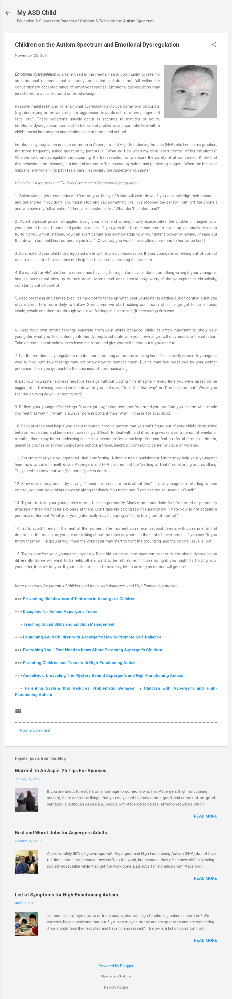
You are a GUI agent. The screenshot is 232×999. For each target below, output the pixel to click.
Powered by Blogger (116, 966)
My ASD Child (36, 13)
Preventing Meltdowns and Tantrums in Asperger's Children (79, 598)
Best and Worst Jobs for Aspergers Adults (61, 832)
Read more (205, 816)
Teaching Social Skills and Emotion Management (69, 624)
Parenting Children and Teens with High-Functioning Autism (80, 662)
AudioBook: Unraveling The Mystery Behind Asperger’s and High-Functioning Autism (103, 675)
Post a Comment (35, 730)
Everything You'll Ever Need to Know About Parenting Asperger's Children (92, 650)
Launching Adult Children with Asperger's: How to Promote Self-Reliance (92, 637)
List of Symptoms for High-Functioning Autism (66, 894)
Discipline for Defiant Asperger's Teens (60, 611)
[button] (214, 45)
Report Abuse (116, 987)
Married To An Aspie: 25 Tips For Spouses (60, 770)
